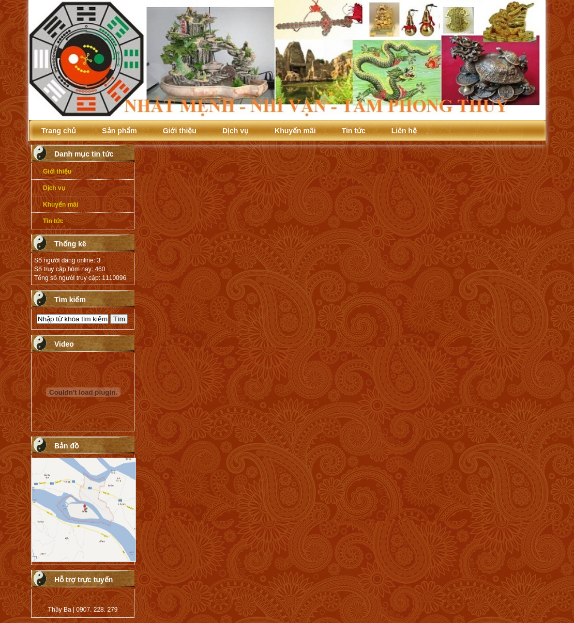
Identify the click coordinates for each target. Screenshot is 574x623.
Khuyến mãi (295, 131)
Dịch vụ (235, 131)
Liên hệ (404, 131)
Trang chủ (58, 131)
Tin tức (354, 131)
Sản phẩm (119, 131)
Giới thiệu (180, 131)
